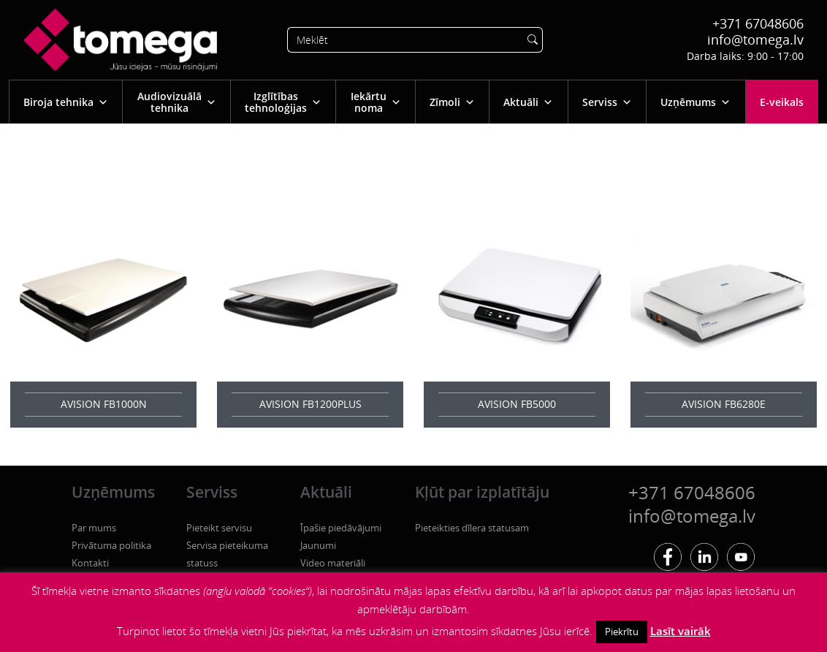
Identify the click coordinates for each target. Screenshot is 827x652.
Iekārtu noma (376, 102)
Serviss (607, 102)
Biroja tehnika (65, 102)
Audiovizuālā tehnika (176, 102)
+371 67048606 (758, 23)
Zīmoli (452, 102)
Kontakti (90, 562)
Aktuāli (528, 102)
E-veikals (782, 102)
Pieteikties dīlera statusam (472, 527)
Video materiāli (332, 562)
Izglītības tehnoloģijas (283, 102)
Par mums (94, 527)
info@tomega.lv (755, 39)
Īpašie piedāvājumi (340, 527)
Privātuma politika (111, 545)
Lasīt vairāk (680, 630)
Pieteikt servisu (219, 527)
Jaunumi (318, 545)
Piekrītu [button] (622, 631)
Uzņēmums (695, 102)
